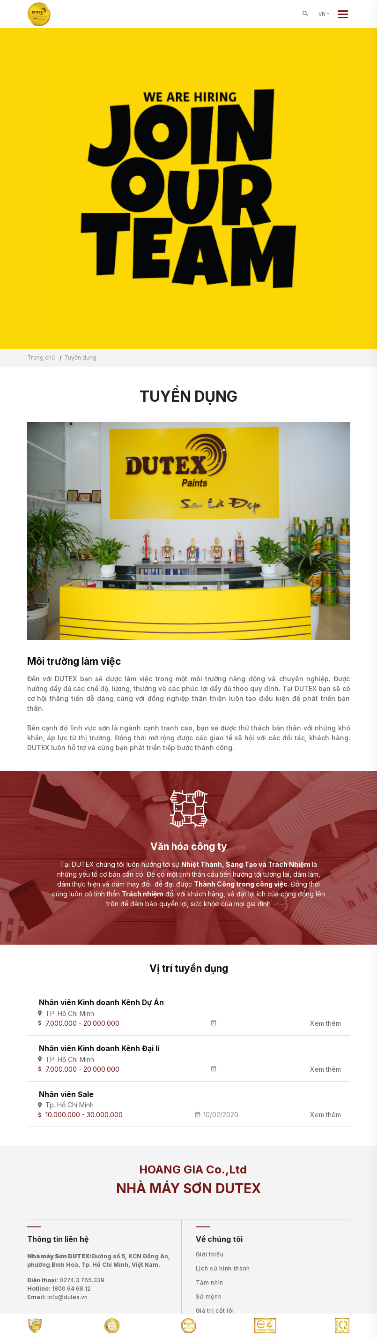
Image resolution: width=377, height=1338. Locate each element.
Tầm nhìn (210, 1282)
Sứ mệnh (209, 1296)
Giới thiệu (210, 1254)
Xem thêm (325, 1023)
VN (324, 14)
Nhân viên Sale (66, 1094)
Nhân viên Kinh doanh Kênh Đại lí (99, 1048)
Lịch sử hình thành (223, 1268)
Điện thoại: (65, 1280)
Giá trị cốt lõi (215, 1310)
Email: (57, 1297)
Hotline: (59, 1289)
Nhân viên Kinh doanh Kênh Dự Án (101, 1002)
